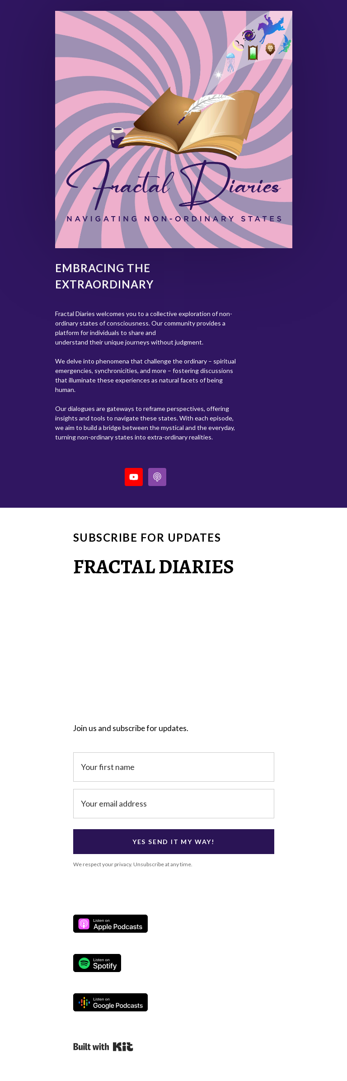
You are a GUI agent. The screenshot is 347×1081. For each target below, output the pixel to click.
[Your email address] (173, 803)
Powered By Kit (103, 1047)
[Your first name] (173, 767)
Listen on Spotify (97, 963)
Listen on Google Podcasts (110, 1002)
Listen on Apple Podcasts (110, 924)
